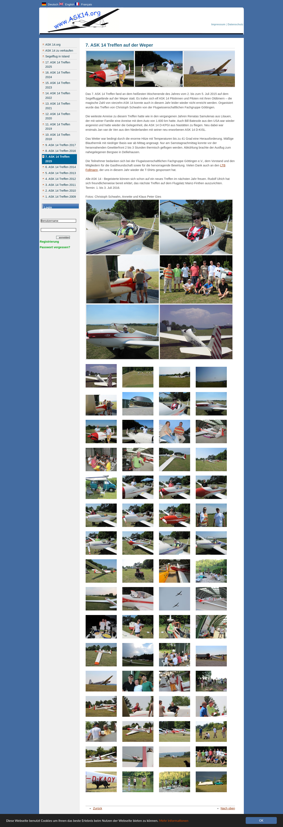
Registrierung (49, 241)
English (66, 4)
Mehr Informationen (173, 821)
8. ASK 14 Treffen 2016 (60, 151)
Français (83, 4)
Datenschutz (235, 24)
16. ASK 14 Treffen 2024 (57, 75)
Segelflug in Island (57, 56)
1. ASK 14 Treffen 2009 (60, 196)
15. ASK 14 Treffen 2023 (57, 85)
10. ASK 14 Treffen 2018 (57, 137)
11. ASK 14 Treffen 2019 (57, 126)
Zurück (97, 808)
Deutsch (50, 4)
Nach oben (228, 808)
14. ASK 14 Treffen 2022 (57, 95)
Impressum (218, 24)
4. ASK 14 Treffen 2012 (60, 178)
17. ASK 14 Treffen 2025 (57, 64)
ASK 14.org (53, 44)
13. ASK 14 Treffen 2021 (57, 106)
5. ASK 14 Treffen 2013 (60, 173)
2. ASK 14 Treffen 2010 (60, 190)
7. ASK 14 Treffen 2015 (57, 159)
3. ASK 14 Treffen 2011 (60, 184)
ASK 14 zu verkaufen (59, 50)
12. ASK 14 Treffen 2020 (57, 116)
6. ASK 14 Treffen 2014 (60, 167)
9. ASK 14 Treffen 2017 (60, 145)
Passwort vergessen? (55, 247)
